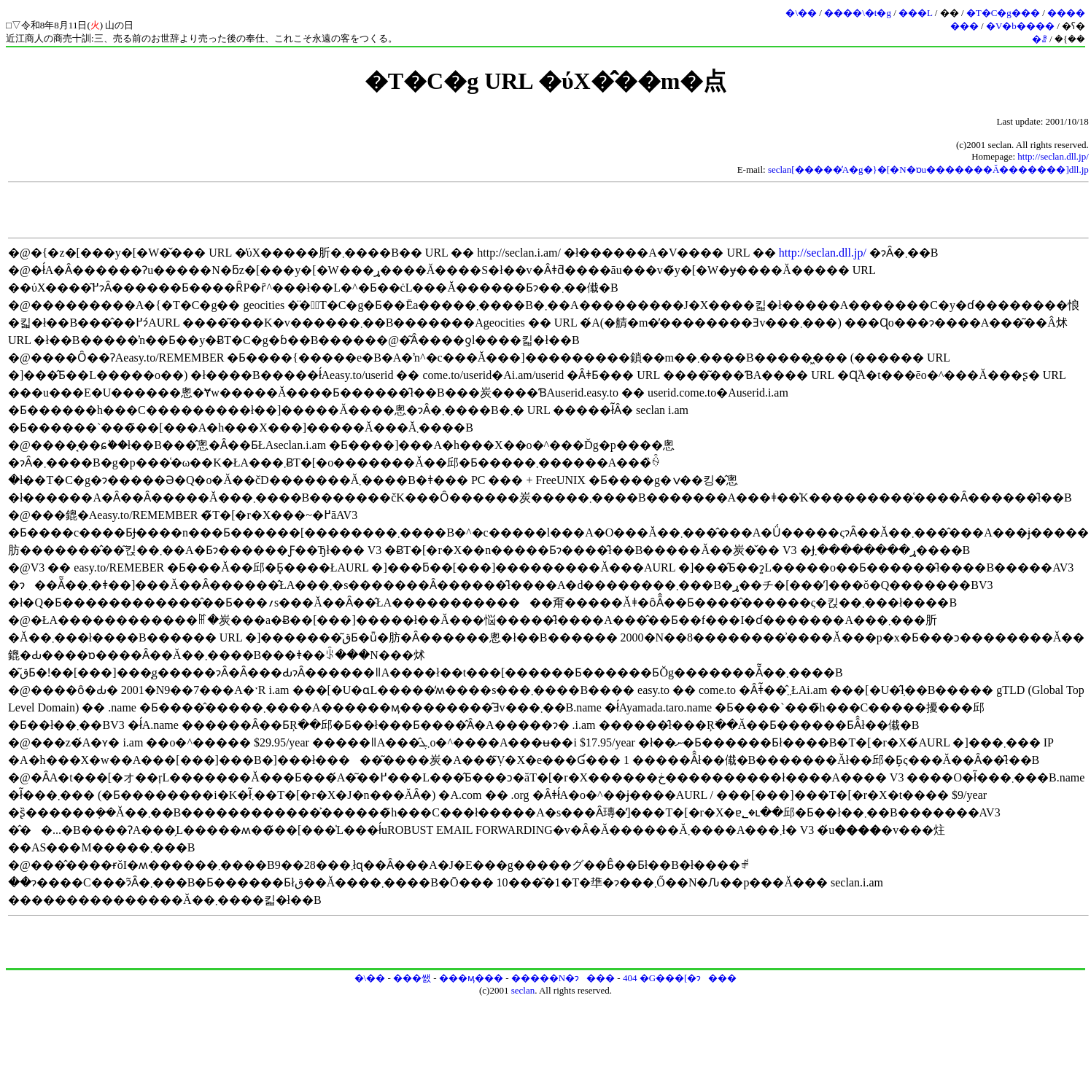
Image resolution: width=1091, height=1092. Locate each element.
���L (915, 12)
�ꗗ (1039, 39)
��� (964, 25)
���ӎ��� (471, 977)
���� (1066, 12)
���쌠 (412, 977)
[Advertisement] (548, 210)
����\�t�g (857, 12)
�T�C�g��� (1003, 12)
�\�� (801, 12)
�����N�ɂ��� (563, 977)
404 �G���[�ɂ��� (680, 977)
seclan (523, 990)
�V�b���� (1020, 25)
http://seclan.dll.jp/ (1053, 156)
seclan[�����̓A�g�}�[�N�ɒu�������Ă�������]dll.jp (928, 169)
